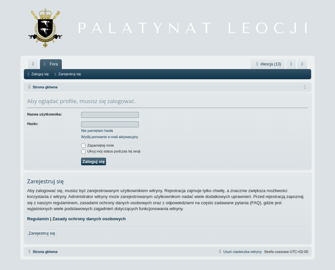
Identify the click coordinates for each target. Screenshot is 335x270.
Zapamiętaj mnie (97, 145)
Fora (54, 64)
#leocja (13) (268, 64)
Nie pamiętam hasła (97, 131)
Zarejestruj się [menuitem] (303, 65)
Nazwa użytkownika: (44, 114)
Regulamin (38, 218)
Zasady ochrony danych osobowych (89, 218)
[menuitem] (33, 64)
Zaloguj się (40, 74)
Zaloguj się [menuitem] (292, 65)
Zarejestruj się (69, 74)
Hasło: (32, 124)
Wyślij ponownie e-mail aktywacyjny (109, 137)
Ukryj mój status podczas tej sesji (110, 151)
